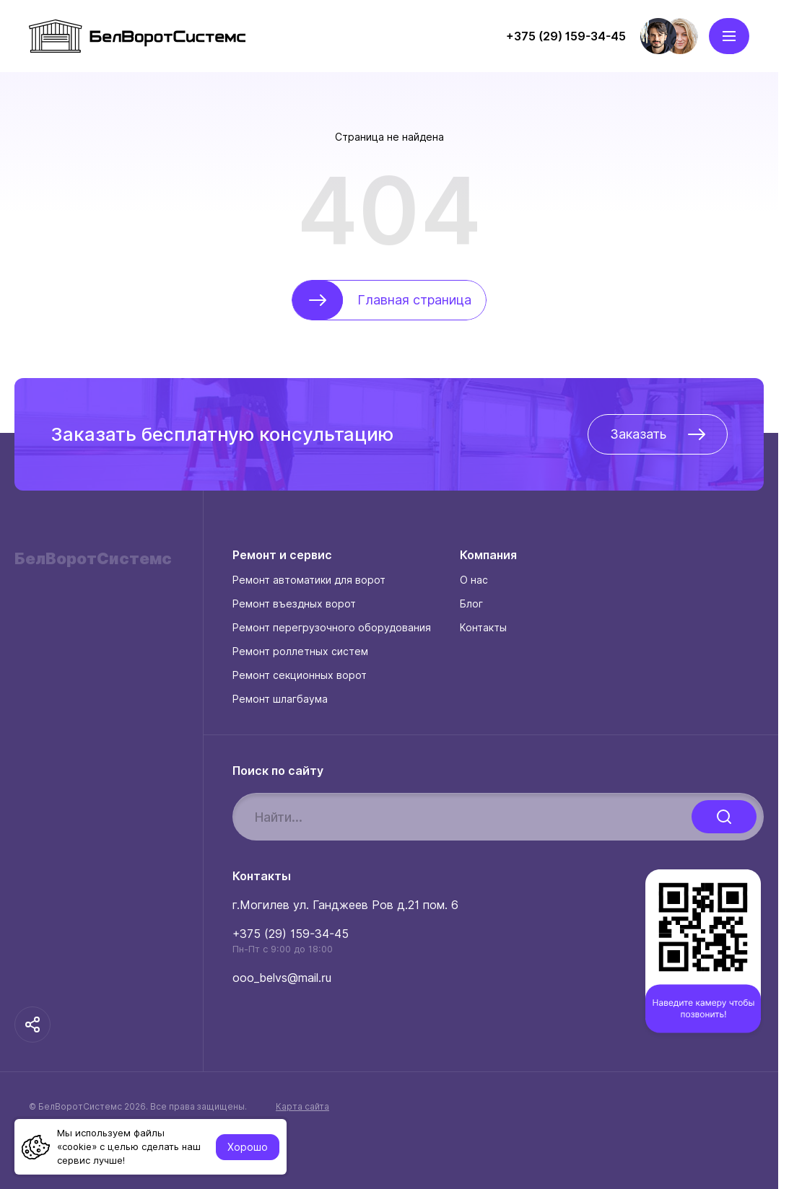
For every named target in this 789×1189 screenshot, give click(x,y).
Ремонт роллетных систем (300, 651)
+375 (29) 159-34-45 (290, 934)
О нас (474, 580)
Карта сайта (302, 1107)
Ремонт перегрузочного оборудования (331, 627)
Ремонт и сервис (282, 555)
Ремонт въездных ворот (294, 603)
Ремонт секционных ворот (299, 675)
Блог (471, 603)
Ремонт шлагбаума (280, 699)
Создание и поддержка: (137, 1147)
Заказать (657, 434)
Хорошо (247, 1147)
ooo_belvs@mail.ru (281, 978)
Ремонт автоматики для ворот (308, 580)
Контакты (483, 627)
